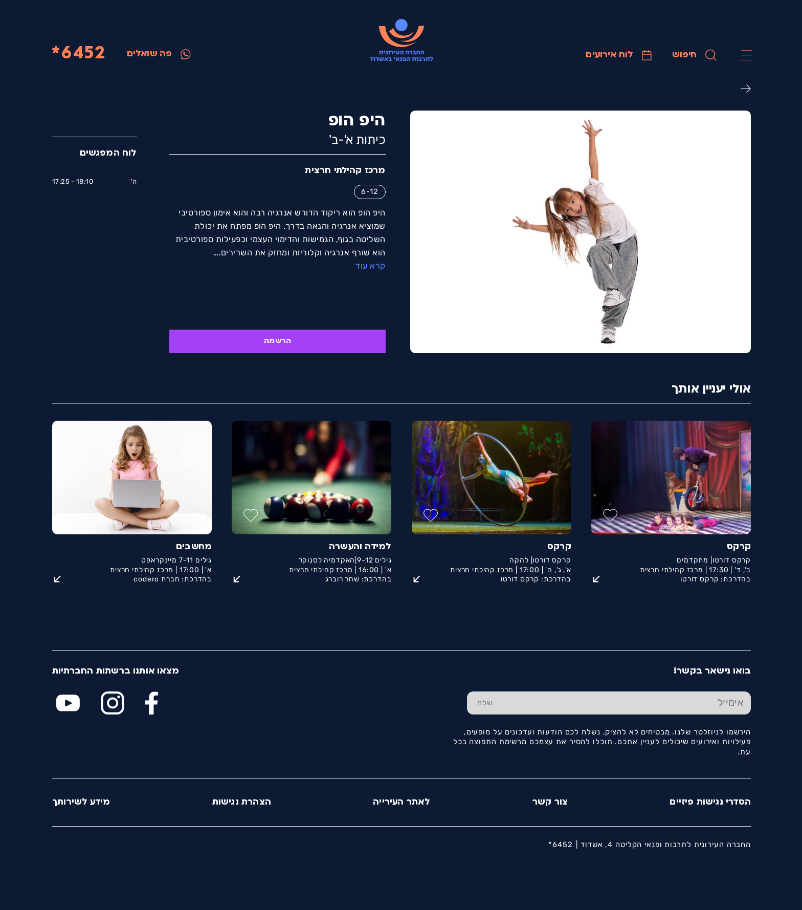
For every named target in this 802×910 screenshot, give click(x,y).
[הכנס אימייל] (626, 703)
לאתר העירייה (401, 802)
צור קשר (549, 802)
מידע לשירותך (80, 802)
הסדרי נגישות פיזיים (709, 802)
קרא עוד (370, 266)
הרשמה (277, 341)
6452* (78, 54)
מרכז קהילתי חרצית (344, 170)
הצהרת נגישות (241, 802)
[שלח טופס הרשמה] (484, 703)
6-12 (369, 191)
